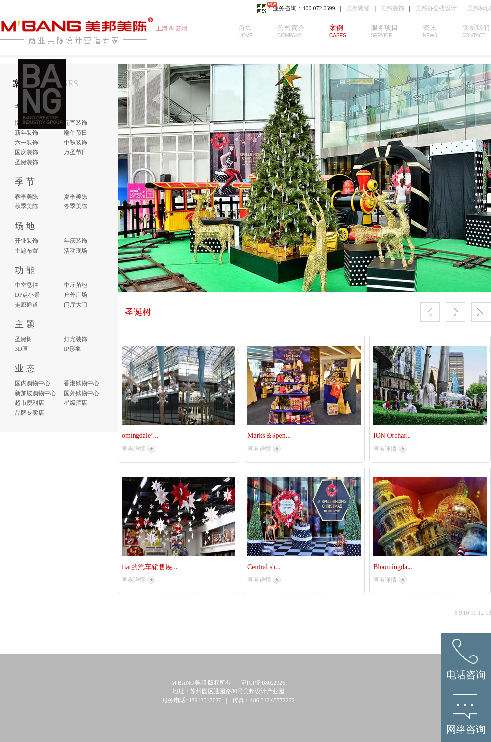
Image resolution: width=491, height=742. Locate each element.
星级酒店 (75, 403)
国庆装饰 (26, 152)
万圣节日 (75, 152)
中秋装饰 (75, 142)
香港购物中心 (81, 383)
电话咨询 (466, 674)
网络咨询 (466, 729)
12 (481, 612)
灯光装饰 (75, 339)
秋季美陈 (26, 206)
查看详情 (133, 448)
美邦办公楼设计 (436, 8)
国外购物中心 (81, 393)
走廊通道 (26, 304)
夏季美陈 (75, 196)
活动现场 (75, 250)
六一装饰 (26, 142)
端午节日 (75, 132)
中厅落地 (75, 285)
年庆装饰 (75, 240)
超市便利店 (29, 403)
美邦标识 (479, 8)
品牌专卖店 (29, 412)
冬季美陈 (75, 206)
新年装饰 (26, 132)
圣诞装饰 (26, 162)
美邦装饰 (392, 8)
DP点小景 (27, 294)
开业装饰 (26, 240)
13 (488, 612)
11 (473, 612)
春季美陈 (26, 196)
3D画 (21, 348)
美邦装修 (358, 8)
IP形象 (72, 348)
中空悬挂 (26, 285)
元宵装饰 (75, 122)
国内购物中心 (32, 383)
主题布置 (26, 250)
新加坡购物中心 (35, 393)
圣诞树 (23, 339)
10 (466, 612)
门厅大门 (75, 304)
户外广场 (75, 294)
